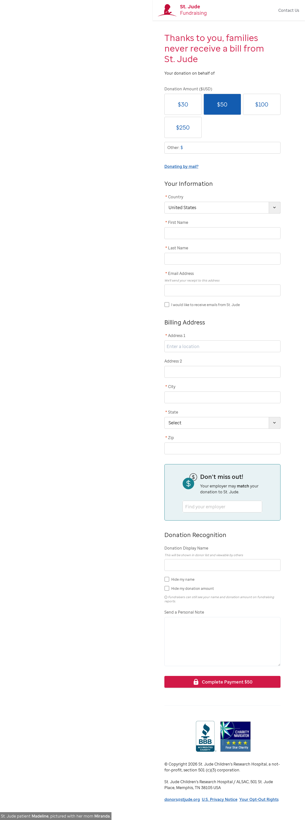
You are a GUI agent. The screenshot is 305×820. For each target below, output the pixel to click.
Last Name (176, 248)
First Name (176, 222)
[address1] (222, 346)
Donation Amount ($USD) (188, 89)
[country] (222, 208)
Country (174, 197)
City (170, 387)
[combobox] (185, 506)
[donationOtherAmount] (222, 148)
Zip (169, 438)
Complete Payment (222, 682)
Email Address (179, 273)
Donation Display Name (186, 548)
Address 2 (173, 361)
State (171, 412)
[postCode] (222, 448)
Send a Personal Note (184, 612)
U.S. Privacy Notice (219, 799)
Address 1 (175, 335)
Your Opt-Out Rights (259, 799)
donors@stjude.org (182, 799)
